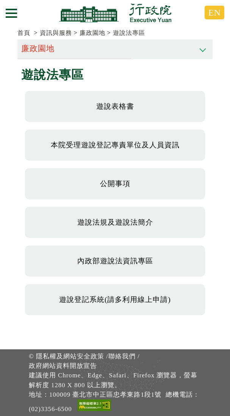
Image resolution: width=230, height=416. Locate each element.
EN (214, 12)
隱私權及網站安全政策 (70, 356)
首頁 (23, 33)
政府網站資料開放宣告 (63, 365)
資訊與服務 (56, 33)
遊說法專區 (129, 33)
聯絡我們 (122, 356)
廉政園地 (92, 33)
